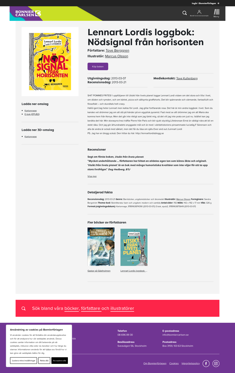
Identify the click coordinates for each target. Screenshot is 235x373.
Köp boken (98, 66)
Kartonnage (31, 110)
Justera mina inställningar (23, 360)
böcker (71, 308)
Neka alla (44, 360)
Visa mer (92, 176)
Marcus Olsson (116, 56)
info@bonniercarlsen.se (175, 335)
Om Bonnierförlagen (154, 363)
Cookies (174, 363)
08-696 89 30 (125, 335)
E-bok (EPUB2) (32, 114)
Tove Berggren (117, 50)
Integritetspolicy (191, 363)
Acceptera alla (59, 360)
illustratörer (122, 308)
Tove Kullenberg (187, 78)
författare (91, 308)
